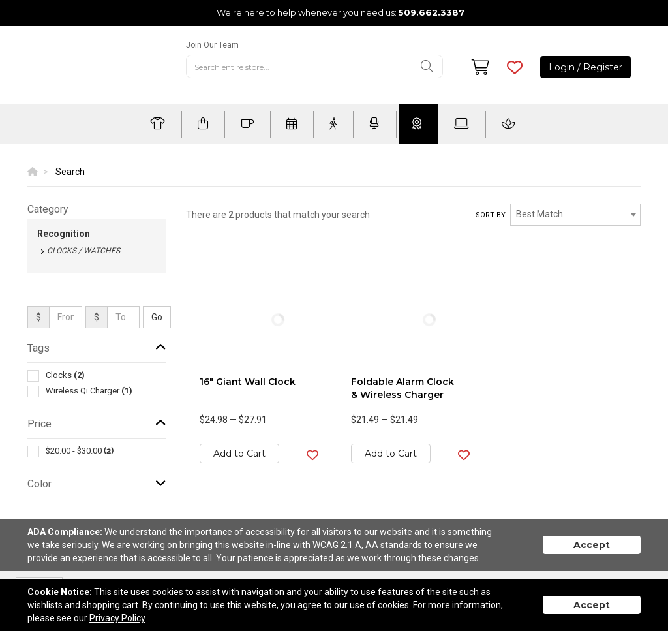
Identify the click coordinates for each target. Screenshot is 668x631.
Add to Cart (239, 453)
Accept (591, 545)
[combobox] (575, 215)
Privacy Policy (117, 618)
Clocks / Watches (83, 250)
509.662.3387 (431, 12)
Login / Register (585, 67)
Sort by (491, 215)
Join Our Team (212, 45)
